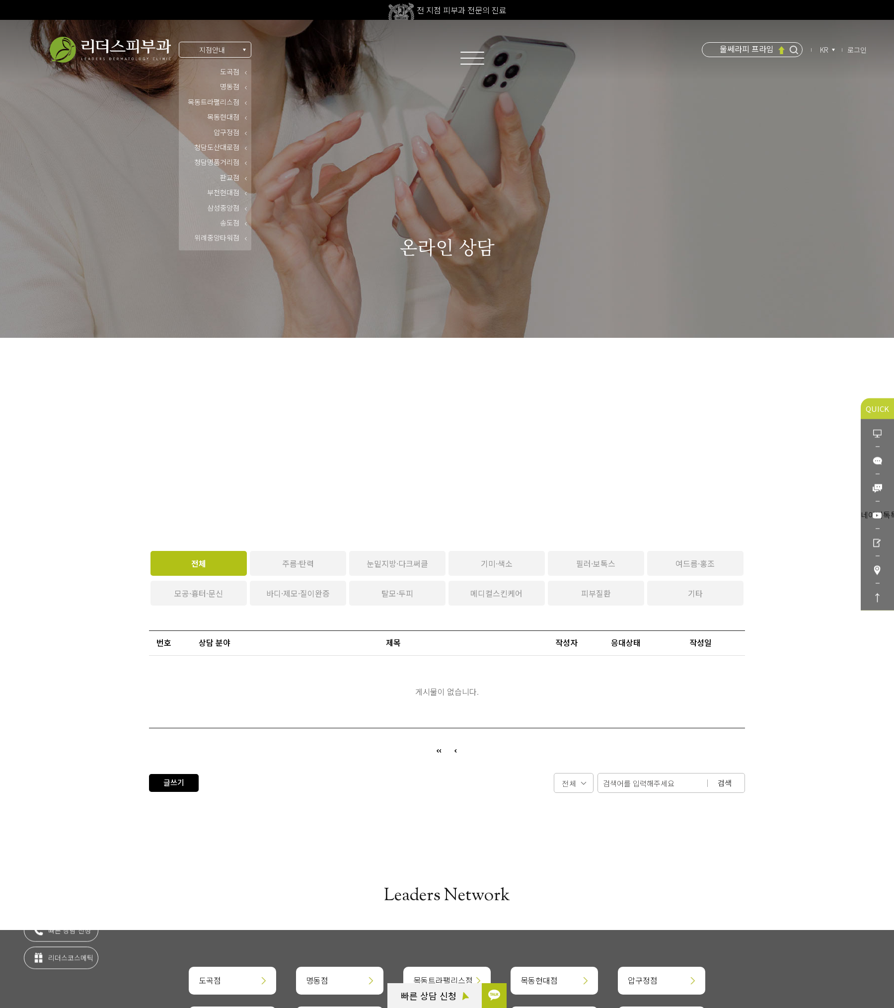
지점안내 (212, 50)
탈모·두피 (397, 593)
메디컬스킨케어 (496, 593)
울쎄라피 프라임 (747, 49)
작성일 (700, 642)
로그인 (857, 50)
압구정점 (226, 132)
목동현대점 (223, 117)
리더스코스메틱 (63, 963)
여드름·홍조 (695, 563)
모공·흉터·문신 (198, 593)
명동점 (229, 86)
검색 (725, 782)
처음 (438, 750)
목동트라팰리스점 (213, 102)
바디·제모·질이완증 (298, 593)
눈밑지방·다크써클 (397, 563)
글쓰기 (173, 782)
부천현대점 (223, 192)
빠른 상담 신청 (435, 995)
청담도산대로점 (216, 147)
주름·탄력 (298, 563)
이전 (455, 750)
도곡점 (229, 72)
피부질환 (596, 593)
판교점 (229, 177)
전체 (198, 563)
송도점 (229, 223)
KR (825, 50)
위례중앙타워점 (216, 237)
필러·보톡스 (595, 563)
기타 (695, 593)
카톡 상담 (54, 908)
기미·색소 (497, 563)
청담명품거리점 (216, 162)
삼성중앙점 (223, 208)
